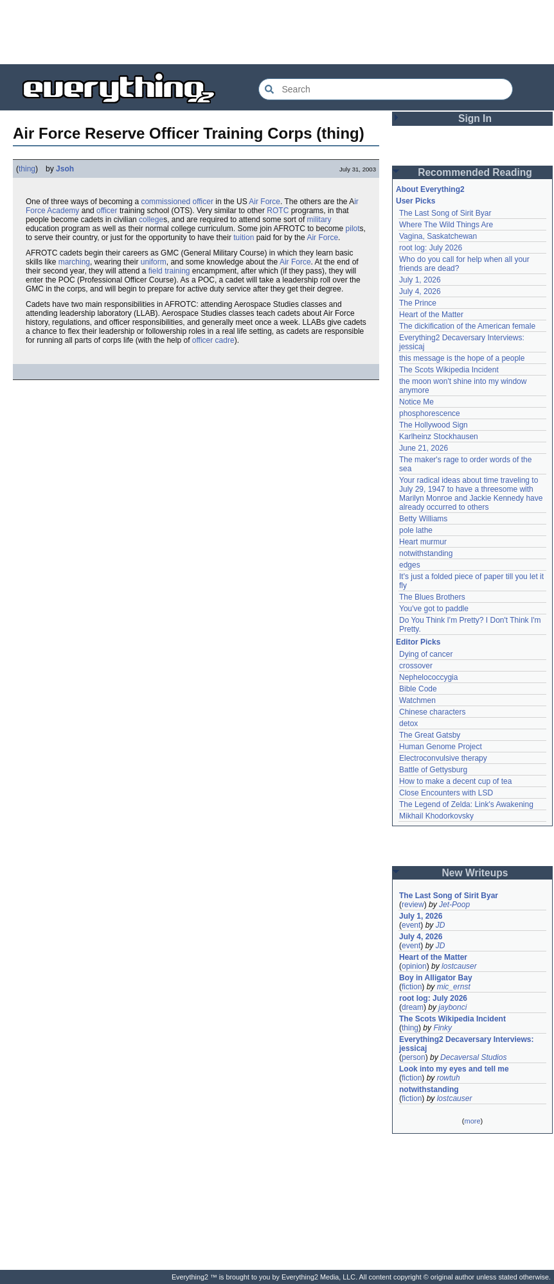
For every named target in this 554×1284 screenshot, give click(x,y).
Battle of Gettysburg (433, 769)
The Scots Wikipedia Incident (449, 369)
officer (106, 210)
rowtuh (448, 1077)
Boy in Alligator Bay (435, 977)
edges (409, 564)
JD (440, 925)
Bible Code (418, 688)
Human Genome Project (440, 746)
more (472, 1121)
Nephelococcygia (428, 677)
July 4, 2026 (420, 291)
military (319, 219)
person (413, 1057)
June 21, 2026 (423, 448)
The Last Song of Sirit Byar (445, 213)
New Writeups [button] (475, 872)
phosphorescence (429, 413)
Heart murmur (423, 541)
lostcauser (459, 966)
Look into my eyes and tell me (454, 1068)
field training (169, 270)
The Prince (417, 303)
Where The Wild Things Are (446, 224)
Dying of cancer (425, 654)
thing (27, 168)
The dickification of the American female (467, 326)
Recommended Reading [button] (475, 172)
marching (74, 261)
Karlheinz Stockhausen (438, 436)
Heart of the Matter (431, 314)
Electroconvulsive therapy (443, 758)
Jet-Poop (454, 904)
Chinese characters (432, 711)
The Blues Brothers (432, 597)
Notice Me (416, 401)
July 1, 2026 (420, 279)
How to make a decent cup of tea (455, 781)
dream (413, 1007)
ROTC (278, 210)
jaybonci (452, 1007)
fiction (412, 986)
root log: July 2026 (430, 247)
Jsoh (65, 168)
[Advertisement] (277, 32)
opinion (414, 966)
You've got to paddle (434, 608)
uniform (153, 261)
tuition (243, 237)
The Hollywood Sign (433, 425)
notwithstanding (425, 553)
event (411, 925)
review (413, 904)
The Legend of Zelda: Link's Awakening (466, 804)
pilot (353, 228)
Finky (442, 1027)
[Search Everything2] (385, 89)
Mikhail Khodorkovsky (436, 815)
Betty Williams (423, 518)
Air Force (264, 201)
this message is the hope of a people (461, 358)
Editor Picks (418, 642)
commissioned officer (177, 201)
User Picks (415, 200)
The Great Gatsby (429, 735)
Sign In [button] (475, 118)
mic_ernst (453, 986)
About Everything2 (430, 189)
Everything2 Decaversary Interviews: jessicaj (467, 1044)
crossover (416, 665)
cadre (225, 340)
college (151, 219)
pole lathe (416, 530)
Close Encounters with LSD (446, 792)
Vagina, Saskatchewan (438, 236)
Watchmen (417, 700)
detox (408, 723)
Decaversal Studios (473, 1057)
